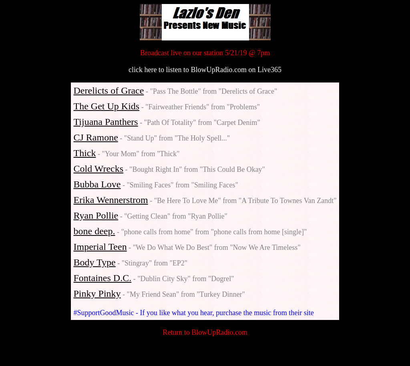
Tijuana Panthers (106, 122)
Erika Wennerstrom (111, 200)
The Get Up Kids (107, 106)
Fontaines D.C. (103, 278)
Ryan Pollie (96, 215)
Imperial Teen (100, 246)
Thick (85, 153)
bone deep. (94, 231)
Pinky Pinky (97, 293)
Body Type (95, 262)
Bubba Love (97, 184)
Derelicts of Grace (109, 90)
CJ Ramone (96, 137)
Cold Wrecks (99, 168)
